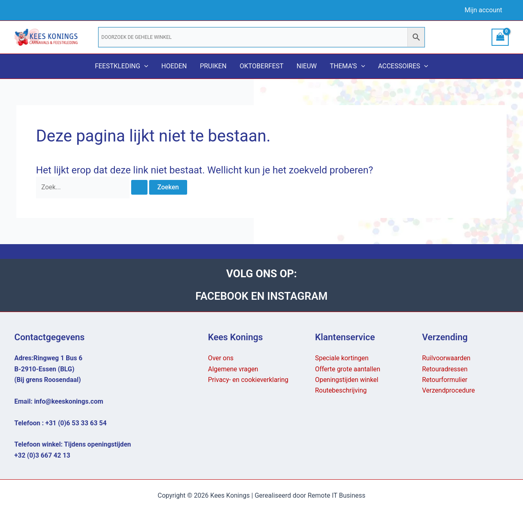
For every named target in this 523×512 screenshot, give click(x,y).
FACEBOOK (223, 296)
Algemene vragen (233, 369)
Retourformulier (445, 380)
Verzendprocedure (448, 390)
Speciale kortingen (342, 358)
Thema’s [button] (347, 66)
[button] (144, 66)
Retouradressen (445, 369)
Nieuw (307, 66)
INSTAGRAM (297, 296)
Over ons (221, 358)
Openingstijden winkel (347, 380)
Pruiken (213, 66)
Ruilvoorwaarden (446, 358)
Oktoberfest (261, 66)
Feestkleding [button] (121, 66)
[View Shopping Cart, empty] (500, 37)
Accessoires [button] (403, 66)
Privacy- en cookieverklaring (248, 380)
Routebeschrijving (341, 390)
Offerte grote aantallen (347, 369)
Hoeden (174, 66)
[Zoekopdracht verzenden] (139, 187)
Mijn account (483, 10)
